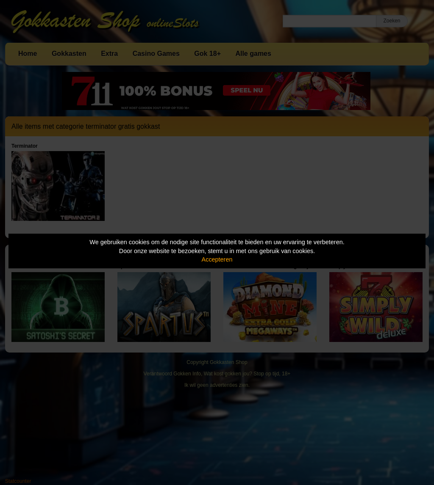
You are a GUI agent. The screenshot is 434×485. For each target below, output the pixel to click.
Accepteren (217, 259)
